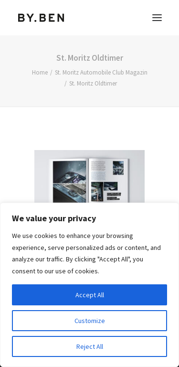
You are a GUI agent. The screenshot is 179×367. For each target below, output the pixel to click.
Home (40, 72)
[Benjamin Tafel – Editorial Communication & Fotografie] (41, 17)
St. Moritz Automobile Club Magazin (101, 72)
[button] (157, 17)
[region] (89, 285)
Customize (89, 320)
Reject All (89, 346)
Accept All (89, 295)
